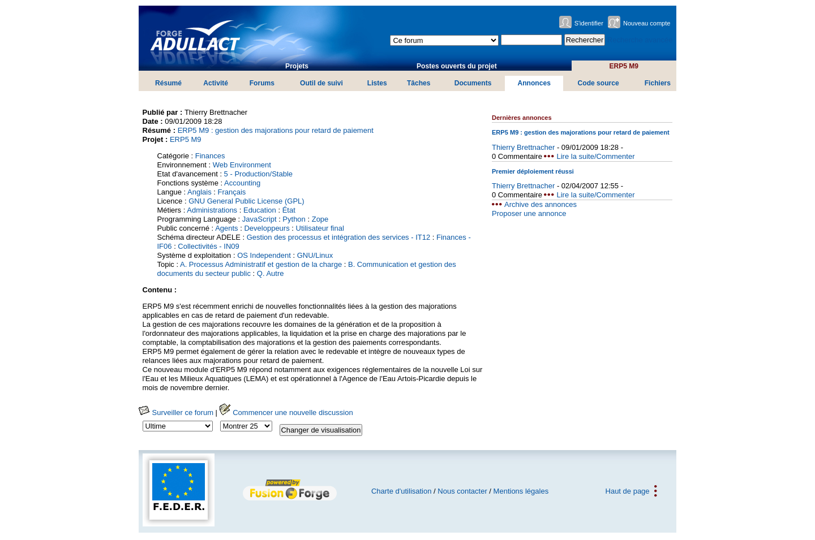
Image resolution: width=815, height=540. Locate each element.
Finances (210, 156)
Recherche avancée (640, 40)
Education (259, 210)
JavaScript (259, 219)
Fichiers (658, 83)
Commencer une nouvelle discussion (286, 412)
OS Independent (264, 255)
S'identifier (588, 23)
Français (231, 192)
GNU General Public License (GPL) (246, 201)
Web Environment (242, 165)
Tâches (419, 83)
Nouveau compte (647, 23)
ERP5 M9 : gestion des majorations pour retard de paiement (276, 130)
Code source (598, 83)
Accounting (242, 183)
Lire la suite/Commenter (595, 156)
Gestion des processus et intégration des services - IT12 (338, 237)
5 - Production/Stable (258, 174)
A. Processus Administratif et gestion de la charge (261, 264)
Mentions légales (521, 491)
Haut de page (628, 491)
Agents (226, 228)
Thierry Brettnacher (523, 147)
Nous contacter (462, 491)
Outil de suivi (321, 83)
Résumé (168, 83)
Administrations (212, 210)
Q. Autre (270, 273)
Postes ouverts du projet (457, 66)
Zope (320, 219)
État (288, 210)
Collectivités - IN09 (208, 246)
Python (293, 219)
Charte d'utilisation (401, 491)
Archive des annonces (540, 204)
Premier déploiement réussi (533, 171)
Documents (473, 83)
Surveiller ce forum (176, 412)
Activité (215, 83)
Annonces (533, 83)
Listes (377, 83)
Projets (296, 66)
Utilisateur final (320, 228)
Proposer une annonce (529, 213)
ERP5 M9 (623, 66)
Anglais (199, 192)
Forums (262, 83)
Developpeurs (266, 228)
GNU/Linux (315, 255)
